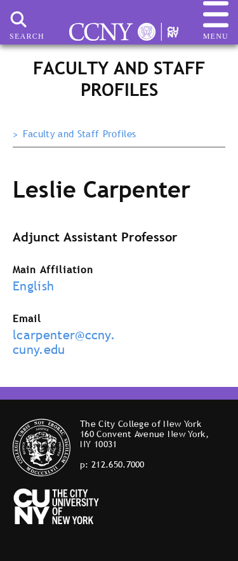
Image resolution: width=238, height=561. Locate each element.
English (33, 286)
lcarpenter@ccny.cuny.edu (64, 342)
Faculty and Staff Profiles (79, 134)
